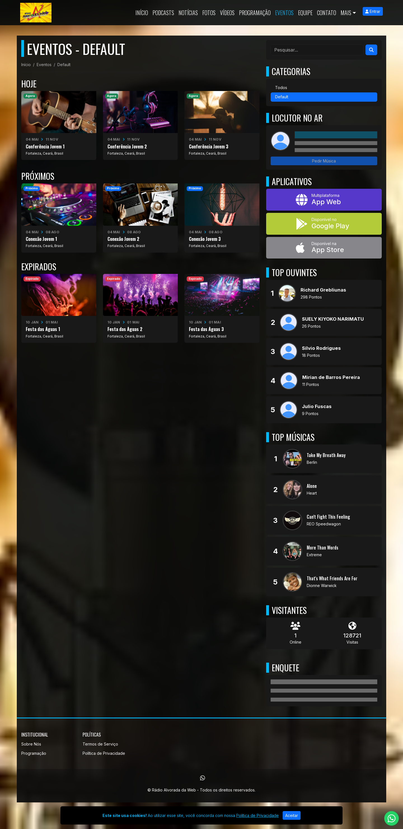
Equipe (305, 12)
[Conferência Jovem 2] (140, 125)
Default (281, 96)
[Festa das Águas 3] (221, 308)
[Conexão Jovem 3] (221, 217)
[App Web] (324, 200)
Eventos (284, 12)
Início (141, 12)
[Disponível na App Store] (324, 248)
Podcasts (163, 12)
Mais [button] (346, 12)
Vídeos (227, 12)
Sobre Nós (31, 744)
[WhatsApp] (202, 778)
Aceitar (291, 815)
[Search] (371, 50)
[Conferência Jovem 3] (221, 125)
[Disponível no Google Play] (324, 224)
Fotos (208, 12)
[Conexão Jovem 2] (140, 217)
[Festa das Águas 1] (58, 308)
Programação (255, 12)
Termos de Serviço (100, 744)
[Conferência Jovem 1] (58, 125)
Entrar (372, 11)
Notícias (188, 12)
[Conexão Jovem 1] (58, 217)
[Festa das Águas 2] (140, 308)
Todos (281, 87)
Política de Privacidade (104, 753)
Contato (326, 12)
